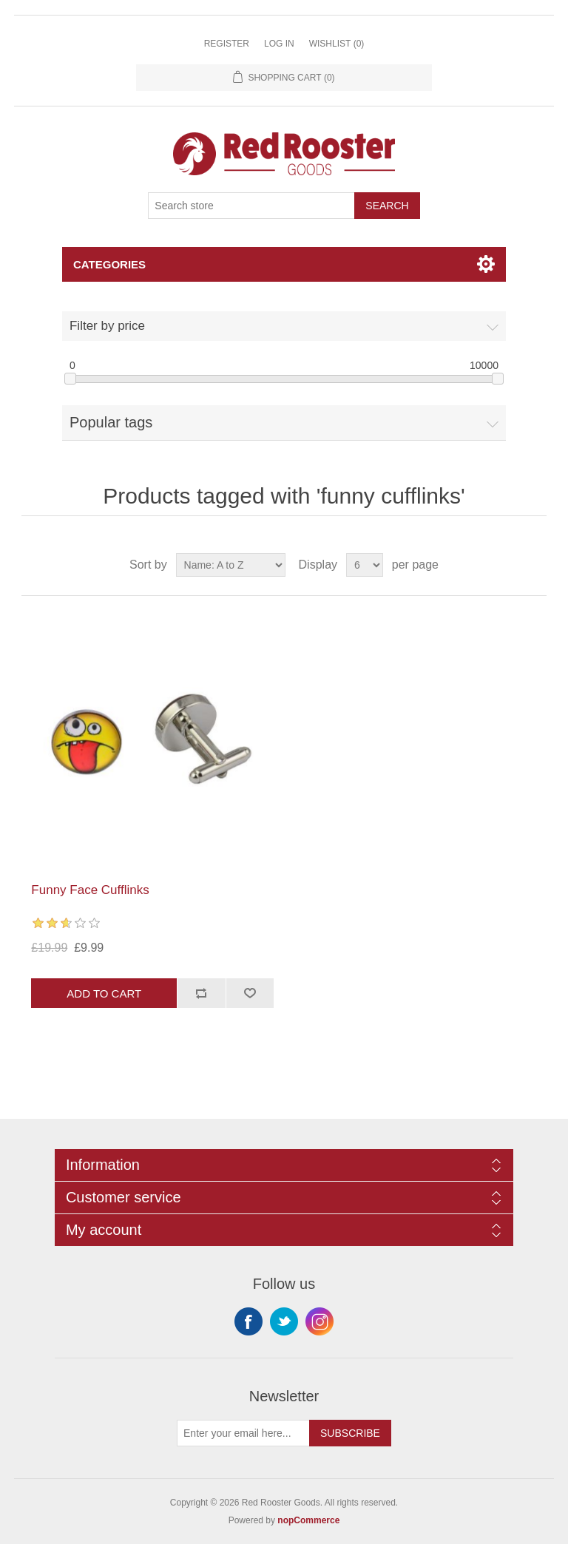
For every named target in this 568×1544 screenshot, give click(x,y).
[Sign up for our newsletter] (243, 1433)
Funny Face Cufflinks (90, 890)
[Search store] (251, 205)
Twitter (284, 1321)
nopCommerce (308, 1520)
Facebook (248, 1321)
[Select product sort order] (230, 565)
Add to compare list (201, 993)
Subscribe (350, 1433)
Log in (279, 43)
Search (386, 205)
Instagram (319, 1321)
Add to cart (104, 993)
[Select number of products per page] (364, 565)
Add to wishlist (250, 993)
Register (226, 43)
